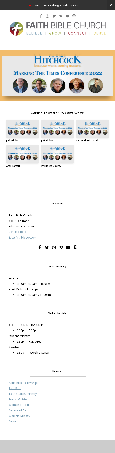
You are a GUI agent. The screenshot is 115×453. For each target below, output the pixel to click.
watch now (70, 5)
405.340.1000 (17, 255)
